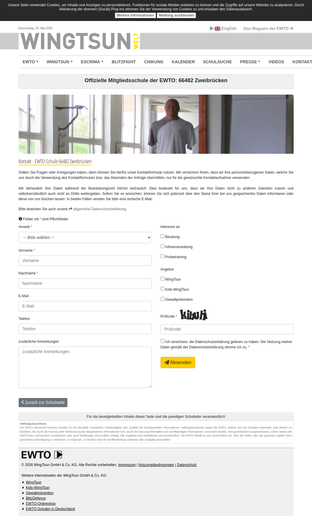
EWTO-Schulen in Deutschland (50, 509)
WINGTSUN (58, 61)
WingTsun (171, 279)
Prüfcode (168, 316)
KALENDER (183, 61)
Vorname (26, 250)
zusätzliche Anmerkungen (39, 341)
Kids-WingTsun (175, 289)
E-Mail (24, 296)
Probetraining (174, 256)
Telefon (24, 319)
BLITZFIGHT (124, 61)
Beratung (170, 236)
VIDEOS (276, 61)
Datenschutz (187, 465)
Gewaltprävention (177, 299)
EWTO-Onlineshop (41, 504)
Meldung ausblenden (176, 15)
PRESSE (248, 61)
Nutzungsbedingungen (156, 465)
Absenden (178, 362)
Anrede (24, 227)
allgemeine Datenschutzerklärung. (98, 209)
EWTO (29, 61)
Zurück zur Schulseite (43, 402)
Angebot (167, 269)
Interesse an (170, 227)
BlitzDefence (36, 498)
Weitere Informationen (135, 15)
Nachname (27, 273)
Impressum (127, 465)
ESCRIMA (90, 61)
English (223, 28)
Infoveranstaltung (177, 246)
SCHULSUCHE (217, 61)
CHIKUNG (153, 61)
